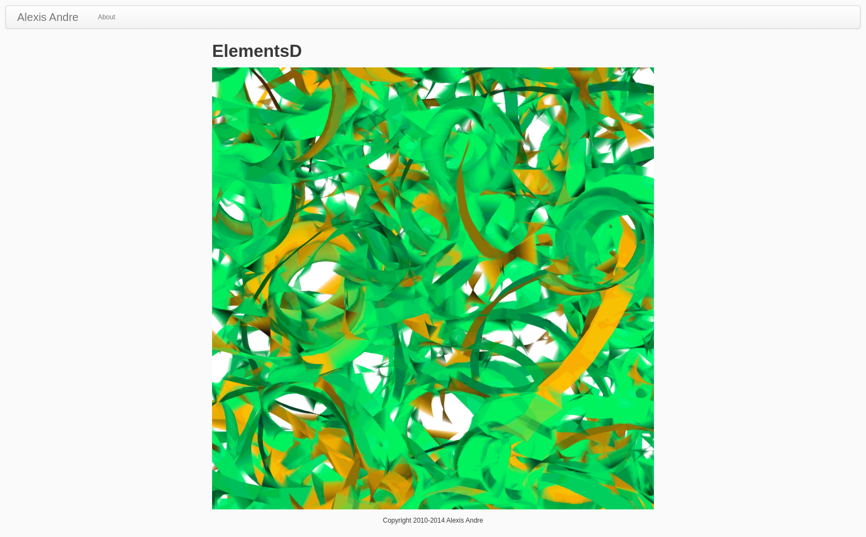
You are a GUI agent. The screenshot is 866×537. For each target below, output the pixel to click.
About (106, 17)
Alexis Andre (47, 17)
